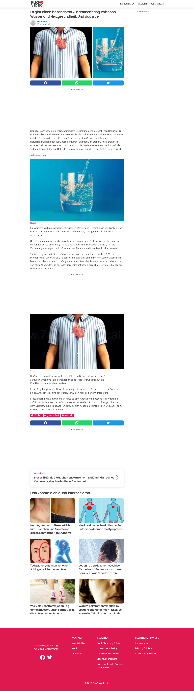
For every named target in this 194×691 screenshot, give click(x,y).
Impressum (141, 643)
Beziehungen (157, 3)
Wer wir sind (79, 643)
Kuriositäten (127, 3)
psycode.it (77, 653)
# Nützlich (36, 415)
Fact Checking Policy (108, 643)
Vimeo (32, 371)
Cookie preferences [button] (146, 653)
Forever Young (39, 155)
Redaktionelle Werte (108, 653)
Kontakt (76, 648)
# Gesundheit (52, 415)
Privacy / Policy (143, 648)
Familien (142, 3)
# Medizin (67, 415)
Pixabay (33, 223)
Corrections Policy (107, 648)
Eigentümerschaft (107, 658)
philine (44, 21)
